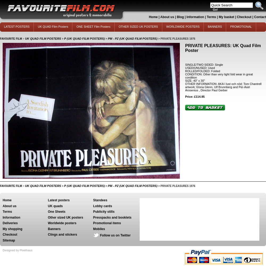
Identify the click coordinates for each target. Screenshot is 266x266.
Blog (180, 17)
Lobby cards (102, 206)
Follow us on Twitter (115, 235)
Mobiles (99, 229)
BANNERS (215, 26)
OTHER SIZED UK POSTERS (138, 26)
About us (167, 17)
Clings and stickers (62, 234)
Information (195, 17)
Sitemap (9, 240)
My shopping (12, 229)
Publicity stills (104, 212)
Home (153, 17)
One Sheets (56, 212)
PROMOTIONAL (241, 26)
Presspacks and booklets (112, 217)
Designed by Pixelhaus (17, 250)
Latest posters (59, 200)
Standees (100, 200)
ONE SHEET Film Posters (93, 26)
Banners (54, 229)
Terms (211, 17)
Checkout (244, 17)
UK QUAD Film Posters (53, 26)
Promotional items (107, 223)
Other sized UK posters (65, 217)
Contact (260, 17)
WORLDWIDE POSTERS (183, 26)
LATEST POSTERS (17, 26)
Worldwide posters (62, 223)
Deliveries (10, 223)
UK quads (55, 206)
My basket (226, 17)
